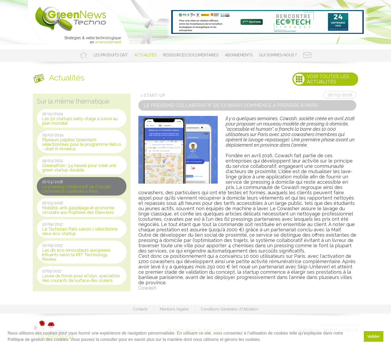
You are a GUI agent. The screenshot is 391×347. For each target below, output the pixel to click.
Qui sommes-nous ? (278, 55)
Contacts (140, 309)
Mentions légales (174, 309)
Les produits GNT (110, 55)
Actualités (145, 55)
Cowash (147, 288)
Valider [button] (373, 336)
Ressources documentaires (190, 55)
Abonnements (238, 55)
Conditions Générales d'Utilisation (229, 309)
